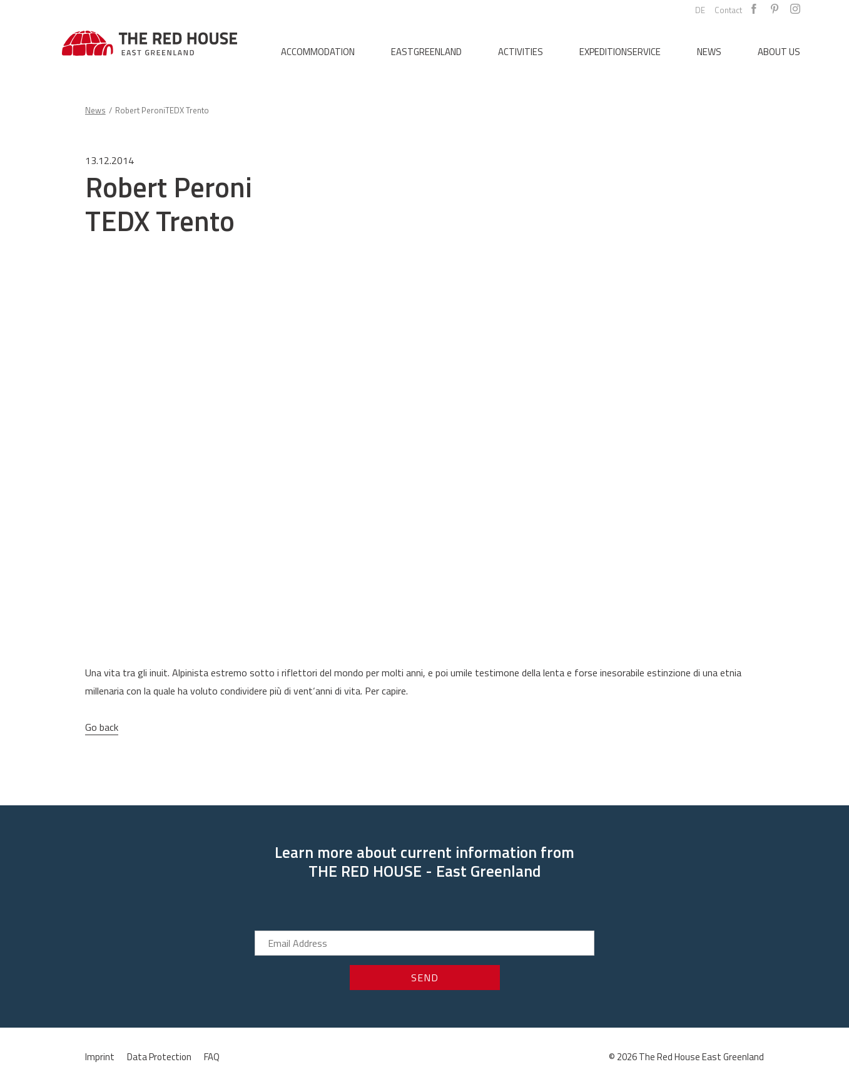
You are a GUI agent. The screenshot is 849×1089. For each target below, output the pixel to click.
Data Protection (159, 1057)
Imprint (99, 1057)
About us (779, 51)
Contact (728, 10)
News (709, 51)
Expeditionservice (620, 51)
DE (700, 10)
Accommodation (318, 51)
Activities (520, 51)
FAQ (212, 1057)
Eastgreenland (426, 51)
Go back (101, 727)
